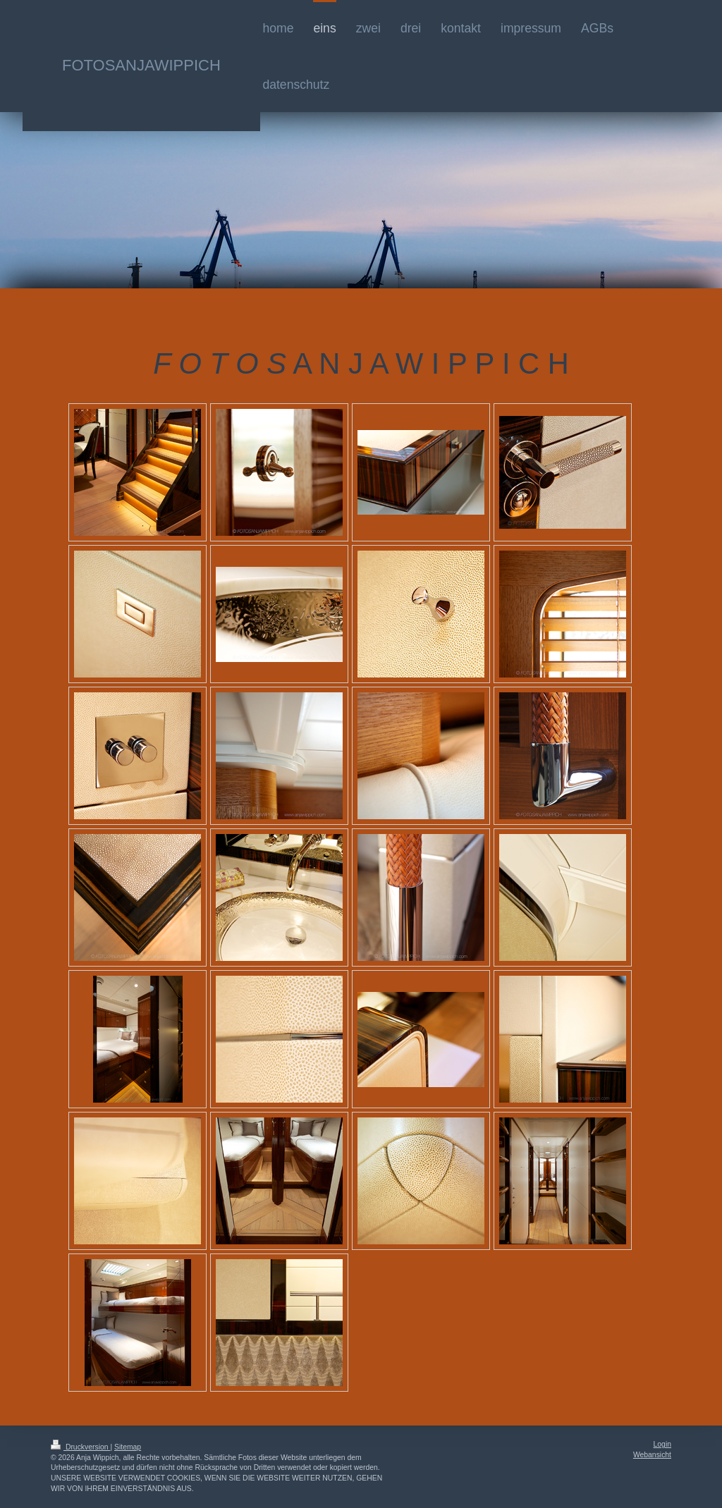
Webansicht (652, 1455)
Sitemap (127, 1447)
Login (662, 1444)
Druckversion (80, 1447)
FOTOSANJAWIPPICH (141, 65)
